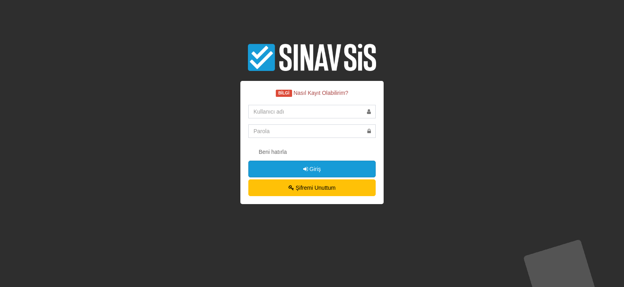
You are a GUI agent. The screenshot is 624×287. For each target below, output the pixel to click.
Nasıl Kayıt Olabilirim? (320, 93)
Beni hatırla (267, 152)
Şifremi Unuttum (312, 188)
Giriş (312, 169)
